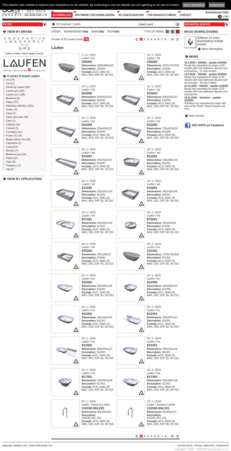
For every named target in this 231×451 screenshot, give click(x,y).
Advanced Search (197, 24)
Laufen (77, 24)
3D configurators (131, 15)
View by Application (24, 179)
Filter (7, 24)
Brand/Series (73, 31)
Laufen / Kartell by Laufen (96, 404)
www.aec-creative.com (14, 445)
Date (110, 31)
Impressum (222, 445)
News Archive (196, 115)
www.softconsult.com (40, 445)
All (24, 48)
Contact (185, 15)
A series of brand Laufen (23, 76)
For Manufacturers (161, 15)
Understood (217, 5)
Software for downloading (95, 15)
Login (226, 16)
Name (95, 31)
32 (172, 39)
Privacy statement (204, 445)
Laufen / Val (153, 58)
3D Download (61, 15)
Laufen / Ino (88, 58)
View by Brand (19, 31)
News (193, 56)
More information (212, 49)
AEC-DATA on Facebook (208, 125)
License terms (184, 445)
